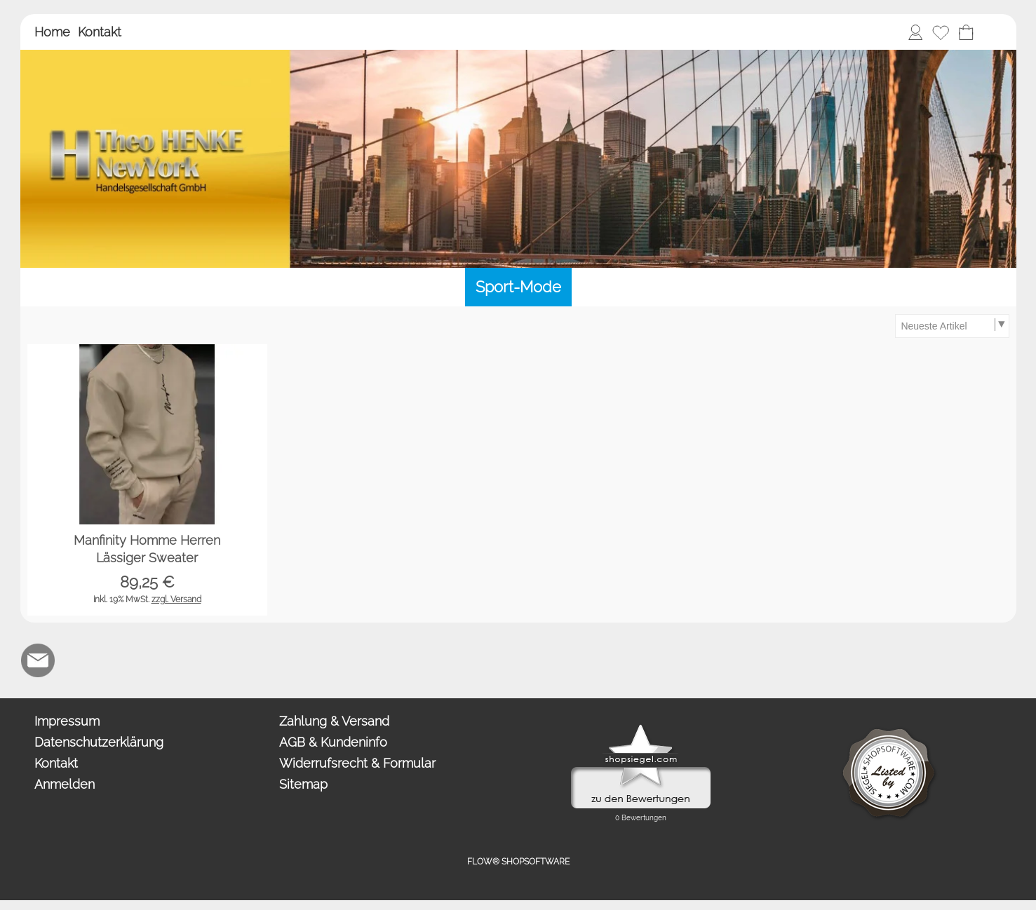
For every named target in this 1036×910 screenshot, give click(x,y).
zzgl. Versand (176, 599)
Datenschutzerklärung (98, 742)
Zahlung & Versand (334, 721)
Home (52, 32)
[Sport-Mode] (518, 287)
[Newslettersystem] (151, 660)
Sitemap (303, 784)
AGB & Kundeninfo (333, 742)
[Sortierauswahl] (952, 326)
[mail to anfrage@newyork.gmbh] (37, 660)
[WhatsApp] (75, 660)
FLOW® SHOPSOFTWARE (518, 862)
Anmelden (64, 784)
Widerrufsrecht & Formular (357, 763)
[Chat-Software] (113, 660)
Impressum (67, 721)
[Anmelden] (915, 32)
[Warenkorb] (966, 32)
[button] (991, 32)
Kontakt (99, 32)
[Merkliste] (940, 32)
